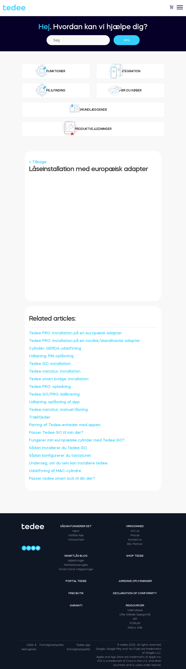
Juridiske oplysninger (135, 581)
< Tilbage (38, 162)
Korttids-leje (76, 535)
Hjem (75, 531)
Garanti (76, 605)
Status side (135, 627)
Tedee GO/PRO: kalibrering (54, 394)
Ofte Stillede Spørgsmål (134, 614)
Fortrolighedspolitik (52, 645)
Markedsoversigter (76, 564)
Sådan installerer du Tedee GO (58, 448)
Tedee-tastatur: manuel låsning (58, 409)
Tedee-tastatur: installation (54, 371)
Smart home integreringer (76, 569)
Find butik (76, 593)
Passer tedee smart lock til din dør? (62, 478)
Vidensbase (135, 610)
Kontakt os (135, 539)
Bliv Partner (135, 544)
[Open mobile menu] (180, 7)
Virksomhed (76, 539)
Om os (135, 531)
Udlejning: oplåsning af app (54, 402)
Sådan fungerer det (76, 526)
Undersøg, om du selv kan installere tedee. (68, 463)
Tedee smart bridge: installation (59, 379)
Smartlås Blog (76, 555)
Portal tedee (76, 581)
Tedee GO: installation (50, 364)
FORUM (135, 623)
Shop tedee (135, 555)
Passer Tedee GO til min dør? (56, 432)
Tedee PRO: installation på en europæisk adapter (75, 333)
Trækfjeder (39, 417)
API (135, 618)
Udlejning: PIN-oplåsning (51, 356)
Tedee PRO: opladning (50, 386)
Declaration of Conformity (135, 593)
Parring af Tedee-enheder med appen (65, 425)
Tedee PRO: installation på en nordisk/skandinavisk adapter (84, 341)
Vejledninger (76, 560)
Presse (135, 535)
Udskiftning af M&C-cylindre (55, 471)
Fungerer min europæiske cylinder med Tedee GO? (77, 440)
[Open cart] (171, 7)
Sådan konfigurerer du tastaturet (60, 455)
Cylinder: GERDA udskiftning (55, 348)
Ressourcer (135, 605)
